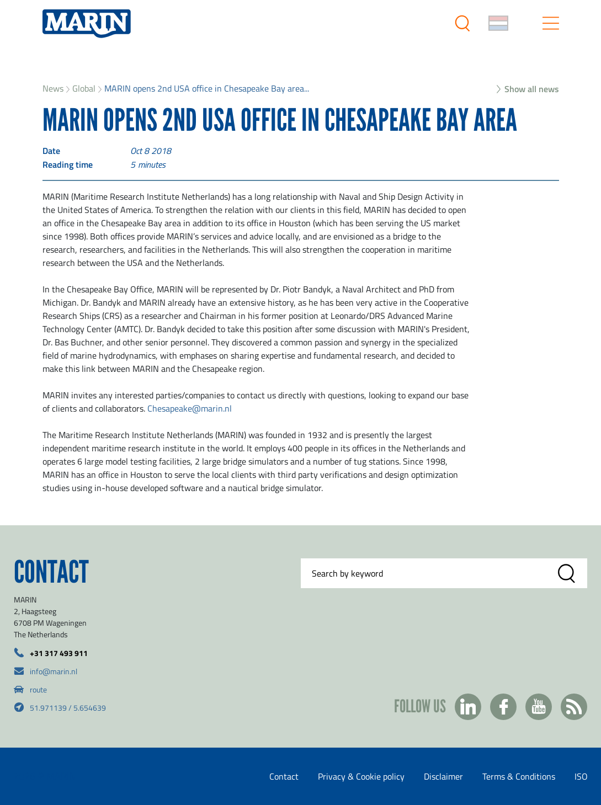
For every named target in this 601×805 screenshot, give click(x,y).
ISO (581, 776)
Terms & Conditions (518, 776)
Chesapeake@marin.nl (189, 408)
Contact (284, 776)
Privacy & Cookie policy (361, 776)
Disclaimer (443, 776)
